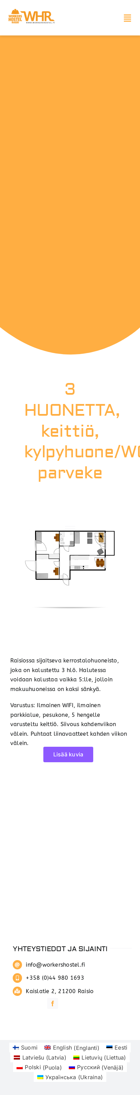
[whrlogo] (32, 9)
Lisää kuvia (68, 754)
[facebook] (52, 1003)
